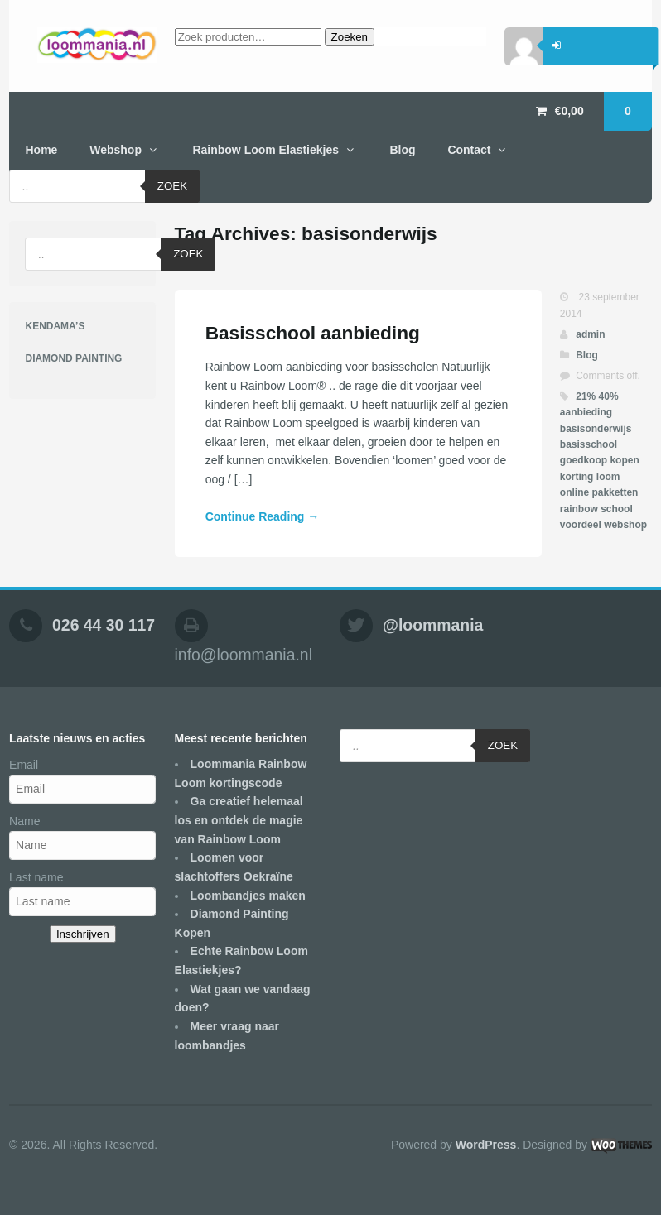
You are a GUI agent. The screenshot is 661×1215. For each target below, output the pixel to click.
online (574, 492)
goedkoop (583, 460)
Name (24, 821)
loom (608, 477)
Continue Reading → (262, 516)
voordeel (580, 525)
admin (590, 334)
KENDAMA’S (54, 326)
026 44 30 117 (103, 625)
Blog (402, 149)
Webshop (115, 149)
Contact (468, 149)
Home (41, 149)
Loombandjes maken (248, 895)
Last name (36, 877)
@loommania (433, 625)
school (617, 509)
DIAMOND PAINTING (73, 358)
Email (23, 764)
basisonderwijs (596, 429)
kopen (624, 460)
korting (577, 477)
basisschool (588, 444)
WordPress (486, 1144)
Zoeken (349, 37)
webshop (625, 525)
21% (586, 396)
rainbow (579, 509)
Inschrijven (82, 934)
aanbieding (586, 412)
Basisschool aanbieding (312, 332)
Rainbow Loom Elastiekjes (265, 149)
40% (609, 396)
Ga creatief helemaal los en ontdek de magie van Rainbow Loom (239, 820)
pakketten (614, 492)
